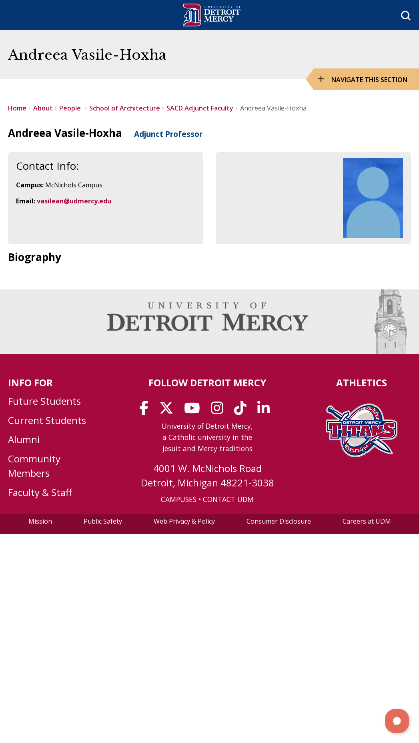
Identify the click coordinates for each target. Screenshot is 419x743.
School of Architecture (124, 108)
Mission (40, 521)
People (70, 108)
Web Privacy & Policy (184, 521)
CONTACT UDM (228, 499)
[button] (397, 721)
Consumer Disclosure (279, 521)
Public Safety (103, 521)
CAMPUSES (178, 499)
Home (17, 108)
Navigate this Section (369, 79)
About (43, 108)
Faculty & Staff (40, 492)
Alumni (24, 439)
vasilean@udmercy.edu (74, 201)
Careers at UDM (367, 521)
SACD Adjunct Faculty (199, 108)
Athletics (361, 382)
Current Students (47, 420)
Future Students (44, 401)
